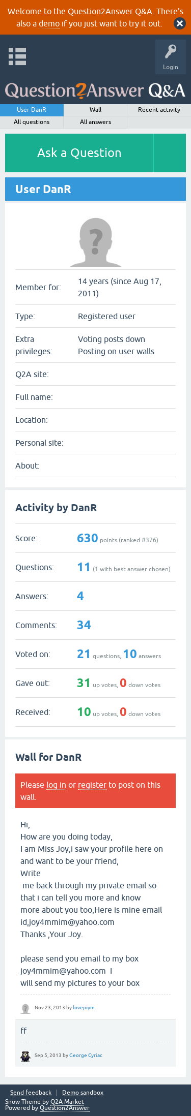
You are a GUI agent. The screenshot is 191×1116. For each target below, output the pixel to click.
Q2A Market (67, 1101)
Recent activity (159, 109)
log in (56, 784)
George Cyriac (85, 1055)
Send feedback (30, 1093)
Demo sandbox (82, 1093)
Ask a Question (79, 153)
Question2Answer (65, 1107)
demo (49, 23)
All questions (31, 122)
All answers (95, 122)
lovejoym (84, 1007)
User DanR (31, 109)
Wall (95, 109)
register (92, 784)
